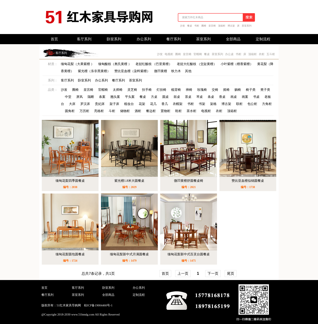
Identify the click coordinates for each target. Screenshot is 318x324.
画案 (245, 96)
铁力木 (176, 71)
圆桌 (165, 96)
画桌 (233, 96)
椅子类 (251, 89)
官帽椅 (197, 54)
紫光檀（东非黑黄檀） (94, 71)
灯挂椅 (161, 89)
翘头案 (115, 96)
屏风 (79, 96)
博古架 (231, 25)
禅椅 (189, 89)
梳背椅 (176, 89)
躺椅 (237, 89)
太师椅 (117, 89)
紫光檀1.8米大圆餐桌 (129, 180)
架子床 (114, 104)
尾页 (230, 274)
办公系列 (101, 80)
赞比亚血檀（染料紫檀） (132, 71)
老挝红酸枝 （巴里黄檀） (154, 64)
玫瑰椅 (202, 89)
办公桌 (229, 54)
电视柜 (169, 54)
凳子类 (265, 89)
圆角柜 (70, 111)
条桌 (211, 96)
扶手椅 (147, 89)
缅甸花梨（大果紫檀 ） (77, 64)
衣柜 (261, 54)
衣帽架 (178, 104)
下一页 (212, 274)
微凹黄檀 (160, 71)
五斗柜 (270, 54)
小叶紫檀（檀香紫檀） (237, 64)
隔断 (91, 96)
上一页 (182, 274)
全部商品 (108, 294)
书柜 (196, 25)
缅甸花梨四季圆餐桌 (70, 180)
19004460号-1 (104, 305)
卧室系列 (84, 80)
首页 (165, 274)
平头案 (130, 96)
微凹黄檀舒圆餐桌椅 (188, 180)
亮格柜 (99, 111)
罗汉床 (85, 104)
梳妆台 (129, 104)
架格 (213, 104)
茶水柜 (191, 111)
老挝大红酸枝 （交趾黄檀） (197, 64)
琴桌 (199, 96)
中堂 (68, 96)
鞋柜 (178, 111)
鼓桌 (177, 96)
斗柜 (112, 111)
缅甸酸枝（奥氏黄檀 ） (114, 64)
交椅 (215, 89)
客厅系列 (61, 53)
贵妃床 (100, 104)
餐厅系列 (118, 80)
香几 (164, 104)
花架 (142, 104)
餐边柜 (151, 111)
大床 (72, 104)
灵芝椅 (132, 89)
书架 (202, 104)
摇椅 (226, 89)
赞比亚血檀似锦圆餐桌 (248, 180)
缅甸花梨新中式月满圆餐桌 (129, 254)
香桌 (222, 96)
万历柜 (84, 111)
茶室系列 (246, 25)
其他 (188, 71)
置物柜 (165, 111)
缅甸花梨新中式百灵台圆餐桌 (189, 254)
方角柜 (267, 104)
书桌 (256, 96)
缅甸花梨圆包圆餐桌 (70, 254)
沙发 (182, 25)
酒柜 (138, 111)
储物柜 (125, 111)
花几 (153, 104)
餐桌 (189, 25)
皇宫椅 (212, 25)
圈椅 (203, 25)
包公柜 (252, 104)
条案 (102, 96)
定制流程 (139, 294)
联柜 (239, 104)
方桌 (154, 96)
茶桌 (188, 96)
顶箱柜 (221, 25)
